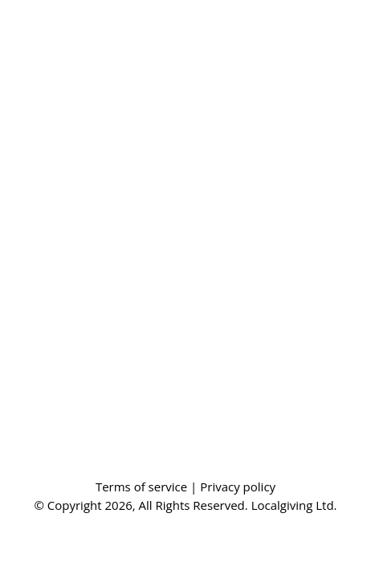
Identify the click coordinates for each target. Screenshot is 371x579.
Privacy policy (237, 486)
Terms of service (143, 486)
